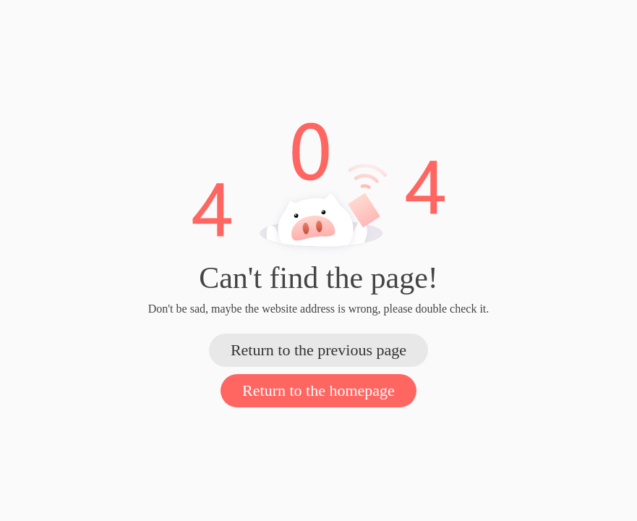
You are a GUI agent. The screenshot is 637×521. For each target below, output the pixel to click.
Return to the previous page (318, 350)
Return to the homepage (318, 390)
